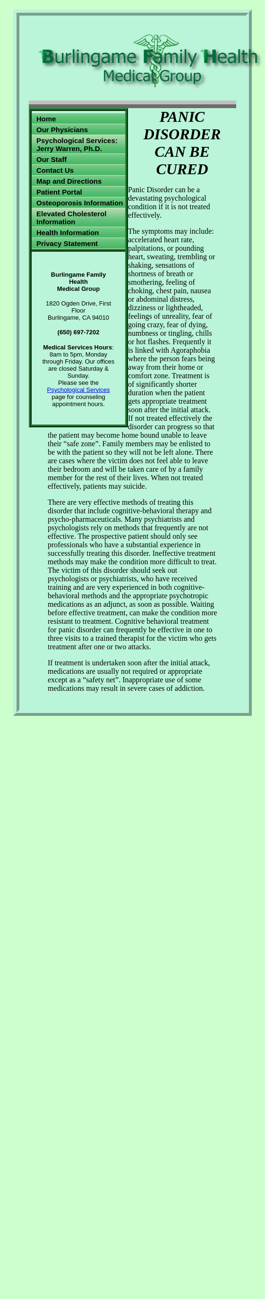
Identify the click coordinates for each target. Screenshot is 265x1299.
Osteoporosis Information (79, 203)
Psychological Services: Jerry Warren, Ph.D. (77, 144)
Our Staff (51, 159)
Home (46, 119)
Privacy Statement (67, 243)
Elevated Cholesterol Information (71, 218)
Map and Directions (69, 181)
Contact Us (55, 170)
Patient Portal (59, 192)
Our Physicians (62, 130)
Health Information (67, 233)
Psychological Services (78, 389)
